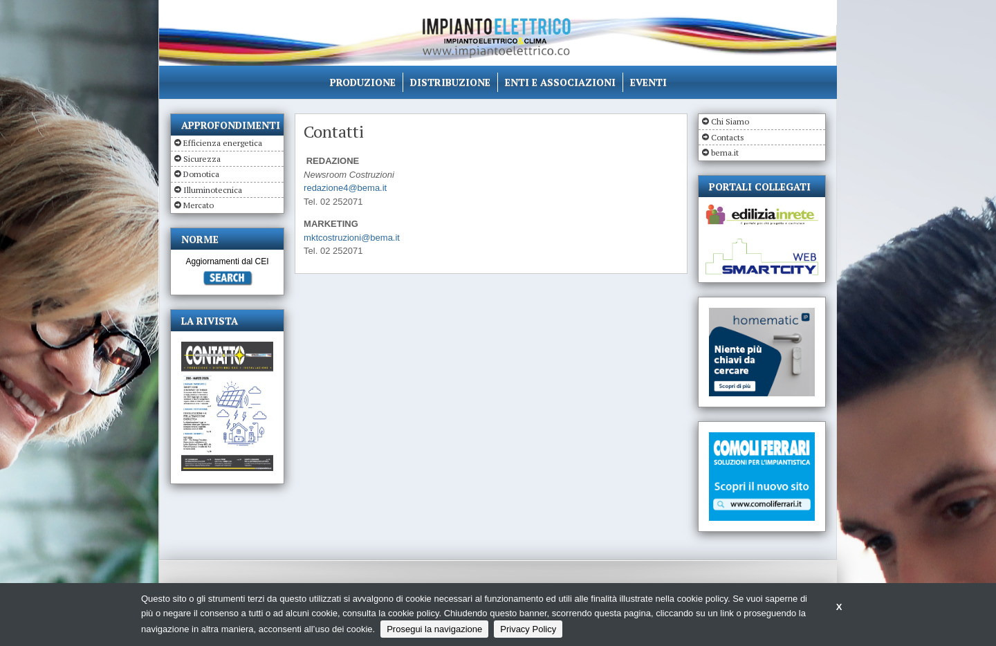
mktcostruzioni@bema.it (352, 237)
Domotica (201, 174)
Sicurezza (202, 159)
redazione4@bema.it (345, 188)
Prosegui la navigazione (434, 629)
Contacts (727, 137)
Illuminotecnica (212, 190)
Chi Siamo (730, 121)
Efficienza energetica (222, 143)
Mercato (198, 205)
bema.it (725, 152)
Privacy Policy (528, 629)
